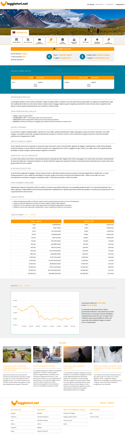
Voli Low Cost (67, 420)
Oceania (13, 427)
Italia (12, 431)
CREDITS (111, 403)
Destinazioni (16, 410)
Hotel (65, 424)
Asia (12, 420)
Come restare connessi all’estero (74, 367)
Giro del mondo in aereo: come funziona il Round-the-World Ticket (108, 368)
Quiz (91, 413)
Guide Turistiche (62, 43)
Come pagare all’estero (44, 366)
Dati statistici (28, 42)
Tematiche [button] (109, 4)
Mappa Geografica (39, 43)
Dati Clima (86, 42)
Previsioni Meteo (74, 43)
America (13, 417)
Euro (13, 82)
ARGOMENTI (41, 410)
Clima (39, 424)
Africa (13, 424)
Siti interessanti (108, 43)
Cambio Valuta (51, 42)
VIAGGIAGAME (94, 410)
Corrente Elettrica (97, 43)
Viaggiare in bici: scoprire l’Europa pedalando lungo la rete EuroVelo (16, 368)
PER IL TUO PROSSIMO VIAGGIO (74, 410)
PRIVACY (103, 403)
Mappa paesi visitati (70, 417)
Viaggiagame (120, 4)
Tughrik (40, 82)
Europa (13, 413)
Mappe (39, 427)
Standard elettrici (43, 417)
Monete (39, 413)
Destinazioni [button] (100, 4)
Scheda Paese (16, 42)
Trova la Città (94, 417)
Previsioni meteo (42, 420)
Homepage (90, 4)
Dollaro (67, 82)
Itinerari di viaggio (69, 413)
